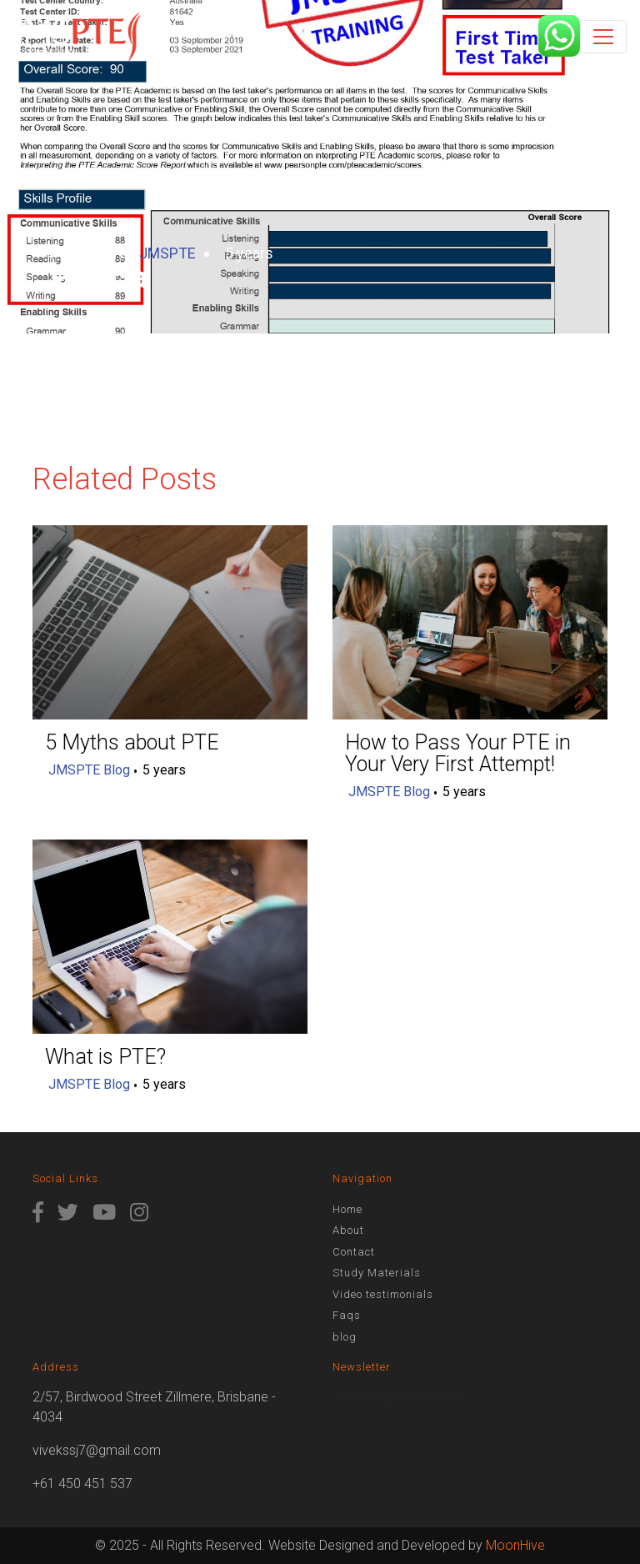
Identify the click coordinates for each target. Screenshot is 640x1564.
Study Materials (376, 1272)
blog (344, 1337)
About (348, 1230)
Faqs (346, 1315)
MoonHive (515, 1545)
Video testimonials (382, 1294)
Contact (353, 1252)
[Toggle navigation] (603, 36)
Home (347, 1209)
